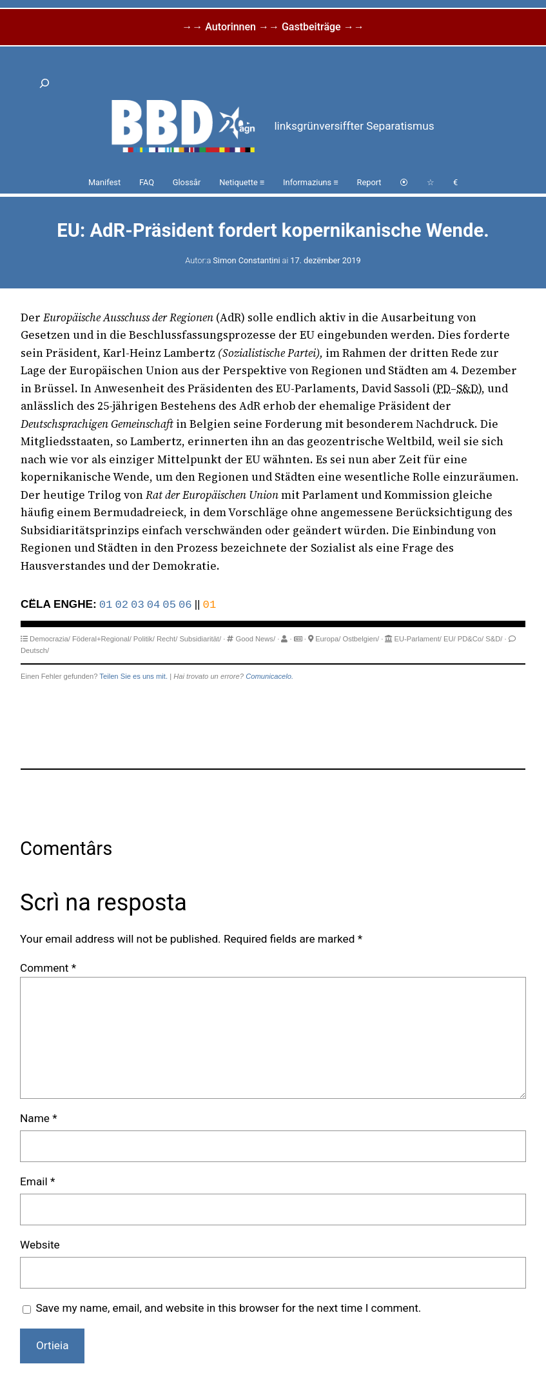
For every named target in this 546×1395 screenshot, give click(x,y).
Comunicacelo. (269, 676)
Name (38, 1118)
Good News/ (256, 639)
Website (40, 1244)
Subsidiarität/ (200, 639)
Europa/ (327, 639)
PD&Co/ (470, 639)
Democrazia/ (50, 639)
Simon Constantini (246, 260)
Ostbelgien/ (360, 639)
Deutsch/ (35, 650)
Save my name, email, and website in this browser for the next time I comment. (228, 1307)
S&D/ (493, 639)
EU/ (450, 639)
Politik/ (144, 639)
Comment (48, 967)
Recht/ (167, 639)
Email (37, 1181)
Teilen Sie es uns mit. (133, 676)
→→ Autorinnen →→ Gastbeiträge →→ (273, 27)
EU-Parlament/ (417, 639)
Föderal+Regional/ (102, 639)
